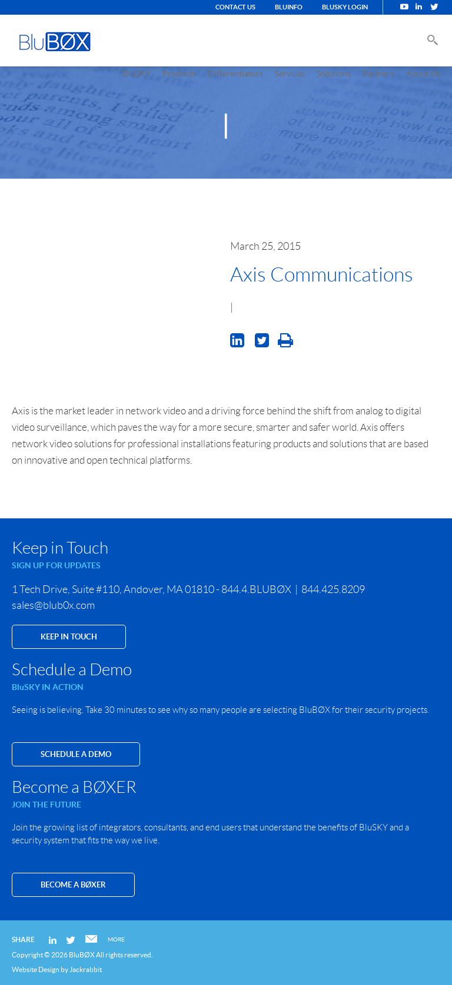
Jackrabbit (85, 969)
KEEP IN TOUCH (69, 636)
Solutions (334, 73)
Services (290, 73)
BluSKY (137, 73)
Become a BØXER (73, 884)
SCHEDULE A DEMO (76, 754)
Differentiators (235, 73)
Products (179, 73)
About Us (423, 73)
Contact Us (235, 7)
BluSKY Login (345, 7)
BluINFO (289, 7)
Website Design (35, 969)
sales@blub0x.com (53, 605)
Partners (378, 73)
